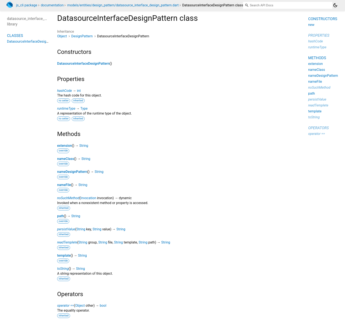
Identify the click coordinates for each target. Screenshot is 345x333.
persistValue (66, 229)
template (63, 255)
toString (63, 269)
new (311, 25)
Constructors (322, 19)
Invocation (88, 198)
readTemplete (67, 242)
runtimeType (66, 108)
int (79, 91)
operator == (65, 306)
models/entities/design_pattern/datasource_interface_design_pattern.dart (123, 5)
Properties (318, 35)
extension (64, 146)
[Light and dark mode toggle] (335, 5)
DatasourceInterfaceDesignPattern (83, 64)
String (83, 146)
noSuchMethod (68, 198)
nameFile (64, 185)
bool (103, 306)
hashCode (64, 91)
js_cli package (26, 5)
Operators (318, 128)
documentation (52, 5)
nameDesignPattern (72, 172)
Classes (15, 35)
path (60, 216)
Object (62, 36)
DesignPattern (82, 36)
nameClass (65, 159)
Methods (317, 58)
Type (84, 108)
